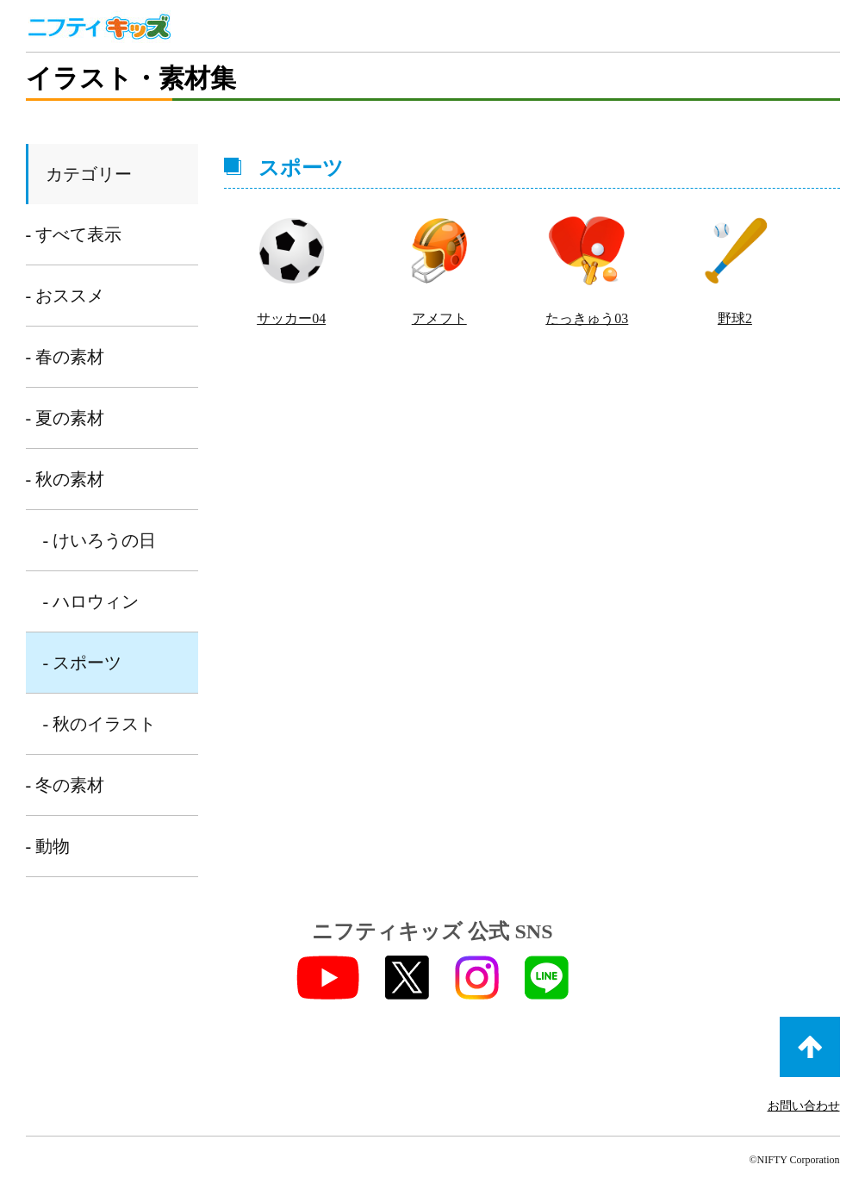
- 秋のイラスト (100, 723)
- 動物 (48, 846)
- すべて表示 (74, 234)
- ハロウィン (91, 601)
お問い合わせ (804, 1105)
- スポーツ (82, 662)
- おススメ (65, 295)
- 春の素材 (65, 356)
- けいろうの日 (100, 540)
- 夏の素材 (65, 417)
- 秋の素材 (65, 479)
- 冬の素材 (65, 784)
